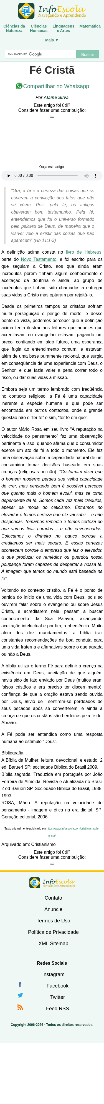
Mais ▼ (52, 40)
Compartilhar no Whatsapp (56, 86)
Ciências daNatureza (14, 28)
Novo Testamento (38, 259)
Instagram (53, 974)
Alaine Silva (56, 97)
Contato (53, 898)
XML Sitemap (53, 943)
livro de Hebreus (84, 252)
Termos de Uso (53, 921)
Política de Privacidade (53, 932)
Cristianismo (43, 844)
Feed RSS (57, 1008)
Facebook (58, 986)
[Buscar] (40, 54)
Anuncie (53, 909)
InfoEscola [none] (52, 882)
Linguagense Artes (64, 28)
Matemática (89, 26)
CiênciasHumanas (38, 28)
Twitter (57, 997)
